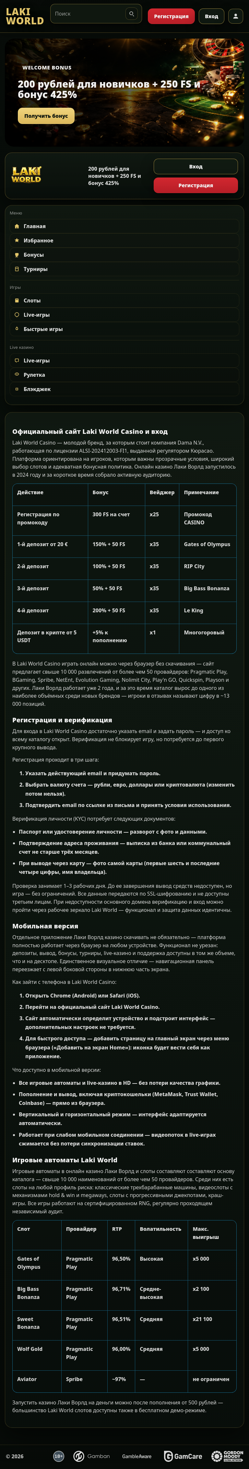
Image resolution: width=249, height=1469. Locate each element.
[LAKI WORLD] (25, 16)
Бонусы (28, 254)
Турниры (30, 269)
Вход (211, 16)
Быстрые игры (38, 329)
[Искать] (131, 13)
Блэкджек (32, 389)
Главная (29, 226)
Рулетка (29, 374)
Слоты (27, 300)
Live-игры (31, 314)
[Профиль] (235, 16)
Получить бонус (46, 115)
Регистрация (171, 16)
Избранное (33, 240)
